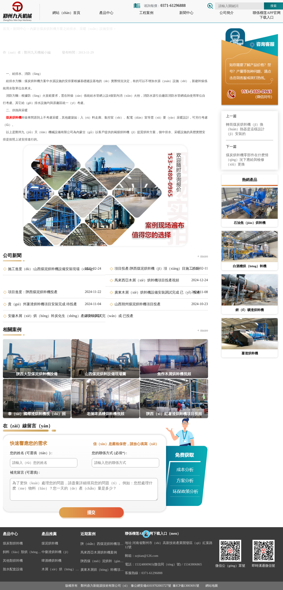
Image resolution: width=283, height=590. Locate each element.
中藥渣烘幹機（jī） (56, 552)
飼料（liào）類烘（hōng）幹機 (22, 552)
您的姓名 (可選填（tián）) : (31, 453)
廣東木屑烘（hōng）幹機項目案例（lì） (102, 569)
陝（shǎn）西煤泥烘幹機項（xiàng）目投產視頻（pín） (102, 544)
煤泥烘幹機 (50, 543)
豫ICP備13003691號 (186, 585)
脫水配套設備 (13, 569)
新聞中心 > (20, 29)
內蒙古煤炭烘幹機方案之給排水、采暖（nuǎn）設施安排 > (72, 29)
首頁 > (7, 29)
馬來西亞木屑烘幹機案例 (98, 552)
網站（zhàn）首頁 (66, 13)
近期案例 (88, 534)
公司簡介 (227, 13)
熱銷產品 (249, 180)
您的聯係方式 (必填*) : (109, 453)
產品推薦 (49, 534)
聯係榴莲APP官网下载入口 (266, 15)
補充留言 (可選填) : (25, 472)
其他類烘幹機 (13, 560)
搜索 (273, 6)
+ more (202, 256)
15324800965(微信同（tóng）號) (158, 564)
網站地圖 (211, 585)
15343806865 (193, 564)
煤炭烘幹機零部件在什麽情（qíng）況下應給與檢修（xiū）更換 (247, 159)
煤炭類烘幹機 (13, 543)
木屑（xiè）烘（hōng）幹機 (61, 569)
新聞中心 (186, 13)
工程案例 (146, 13)
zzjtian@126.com (146, 555)
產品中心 (106, 13)
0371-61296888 (152, 573)
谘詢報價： (159, 5)
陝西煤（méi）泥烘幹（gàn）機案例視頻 (102, 561)
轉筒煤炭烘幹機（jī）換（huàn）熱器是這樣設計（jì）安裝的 (245, 129)
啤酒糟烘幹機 (51, 560)
